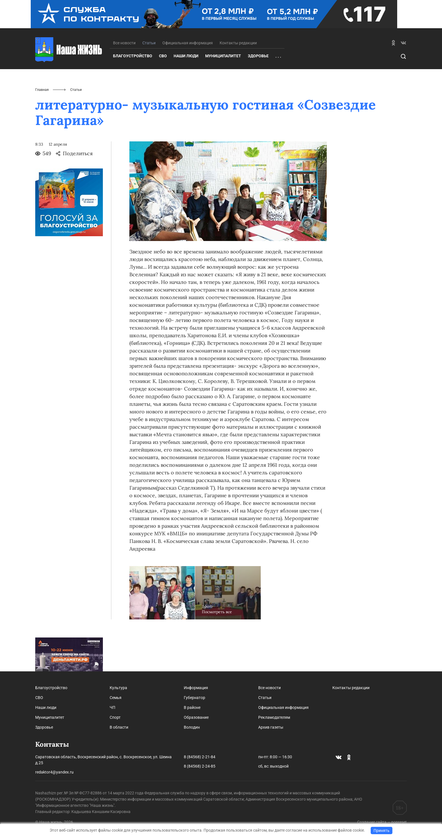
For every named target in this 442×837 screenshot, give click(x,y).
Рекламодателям (274, 717)
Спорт (115, 717)
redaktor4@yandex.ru (54, 772)
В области (119, 727)
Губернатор (194, 697)
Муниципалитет (223, 56)
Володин (192, 727)
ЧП (112, 707)
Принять (382, 830)
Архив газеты (270, 727)
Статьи (264, 697)
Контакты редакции (238, 43)
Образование (196, 717)
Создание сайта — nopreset (382, 822)
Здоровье (258, 56)
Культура (118, 687)
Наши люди (186, 56)
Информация (196, 687)
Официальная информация (187, 43)
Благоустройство (132, 56)
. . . (278, 56)
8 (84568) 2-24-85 (199, 766)
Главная (42, 90)
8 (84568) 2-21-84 (199, 757)
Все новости (124, 43)
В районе (192, 707)
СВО (163, 56)
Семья (115, 697)
